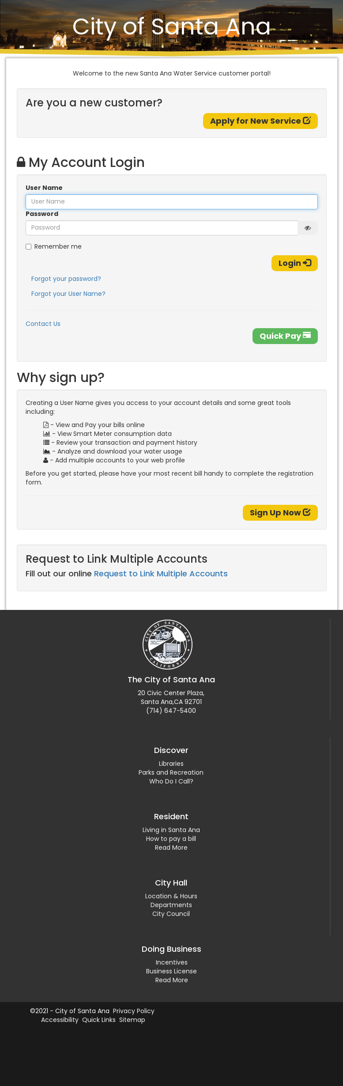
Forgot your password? (66, 278)
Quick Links (99, 1019)
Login (295, 263)
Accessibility (60, 1019)
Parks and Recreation (171, 772)
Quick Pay (285, 335)
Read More (171, 847)
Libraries (171, 763)
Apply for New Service (260, 120)
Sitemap (132, 1019)
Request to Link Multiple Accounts (161, 573)
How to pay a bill (171, 838)
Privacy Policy (134, 1011)
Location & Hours (171, 896)
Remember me (54, 246)
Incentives (172, 962)
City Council (171, 913)
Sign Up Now (280, 512)
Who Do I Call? (171, 781)
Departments (171, 905)
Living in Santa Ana (171, 829)
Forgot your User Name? (68, 293)
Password (42, 213)
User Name (44, 187)
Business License (171, 971)
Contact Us (43, 323)
